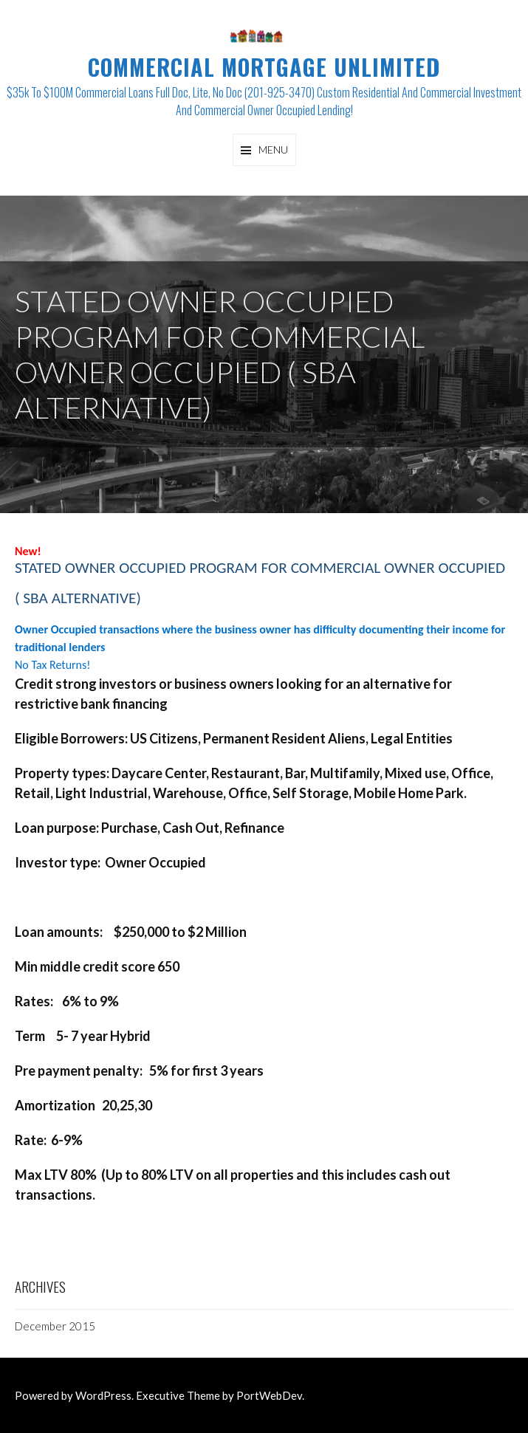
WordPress (103, 1395)
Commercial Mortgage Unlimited (264, 66)
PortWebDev (269, 1395)
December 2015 (55, 1326)
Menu (273, 149)
